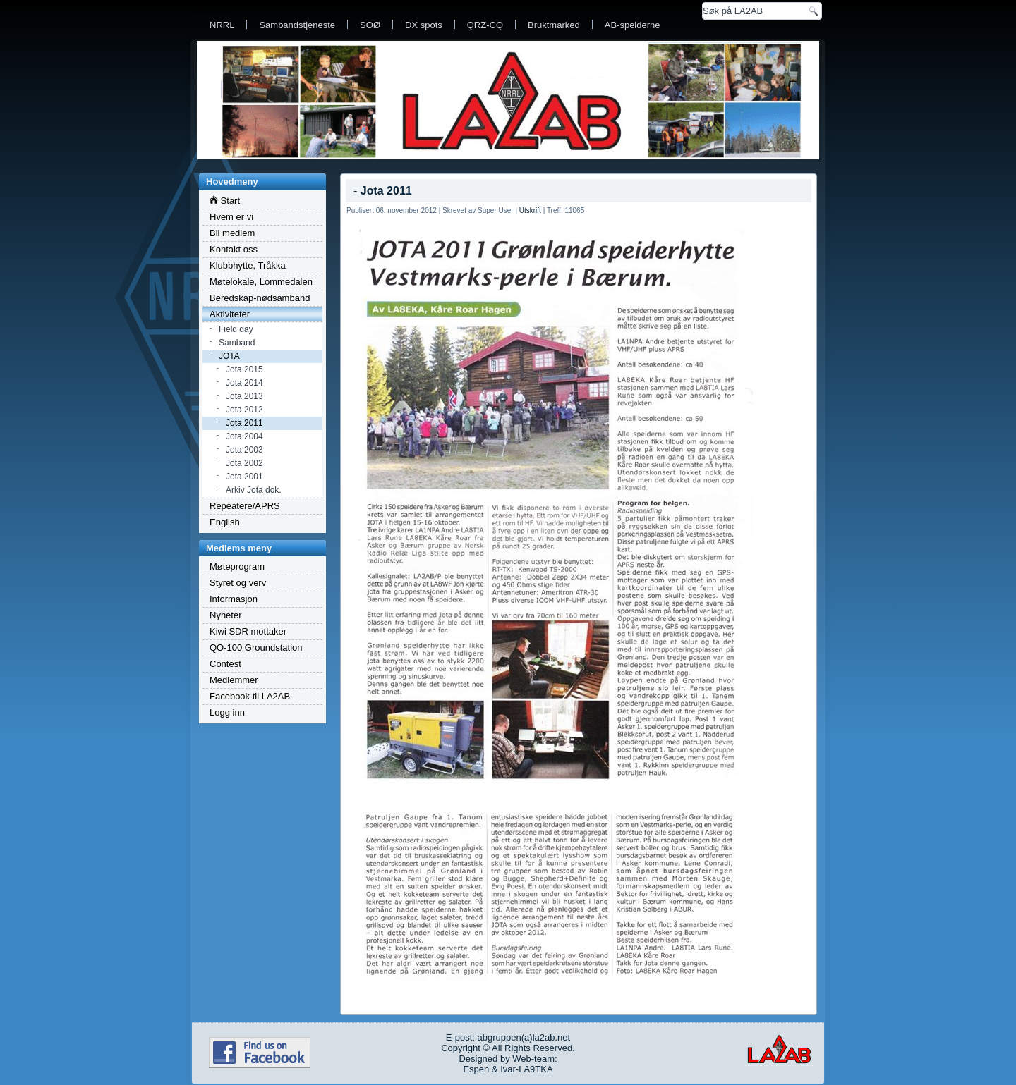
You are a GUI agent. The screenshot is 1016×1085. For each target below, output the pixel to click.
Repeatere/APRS (245, 506)
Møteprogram (237, 566)
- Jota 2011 (382, 191)
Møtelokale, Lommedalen (261, 281)
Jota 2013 (244, 396)
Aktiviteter (230, 314)
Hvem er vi (231, 217)
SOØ (370, 25)
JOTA (229, 356)
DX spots (423, 25)
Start (225, 200)
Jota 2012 (244, 410)
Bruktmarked (554, 25)
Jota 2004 (244, 436)
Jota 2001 (244, 477)
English (225, 522)
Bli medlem (232, 233)
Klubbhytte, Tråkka (248, 265)
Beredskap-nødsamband (260, 298)
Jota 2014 (244, 383)
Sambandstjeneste (297, 25)
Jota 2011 (244, 423)
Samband (237, 343)
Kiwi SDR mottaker (248, 631)
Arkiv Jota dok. (254, 490)
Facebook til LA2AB (250, 696)
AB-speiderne (632, 25)
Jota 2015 (244, 369)
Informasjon (234, 599)
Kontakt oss (234, 249)
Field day (236, 329)
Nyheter (226, 615)
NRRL (222, 25)
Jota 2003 (244, 450)
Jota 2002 (244, 463)
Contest (225, 663)
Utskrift (530, 210)
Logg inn (227, 712)
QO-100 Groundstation (256, 647)
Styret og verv (238, 582)
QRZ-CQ (485, 25)
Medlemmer (234, 680)
